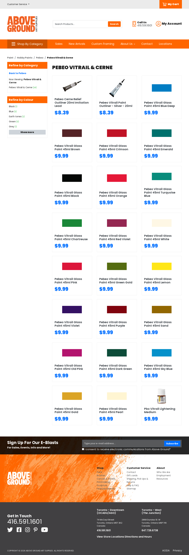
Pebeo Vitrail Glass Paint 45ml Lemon (158, 280)
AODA (166, 550)
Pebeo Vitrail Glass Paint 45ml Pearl (113, 410)
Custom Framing (102, 44)
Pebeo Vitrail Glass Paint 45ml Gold (68, 410)
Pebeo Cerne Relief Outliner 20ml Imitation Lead (72, 102)
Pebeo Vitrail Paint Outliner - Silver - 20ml (115, 104)
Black (12, 106)
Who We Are (163, 472)
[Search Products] (87, 24)
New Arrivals (77, 44)
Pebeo (39, 57)
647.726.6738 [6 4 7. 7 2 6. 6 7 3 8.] (150, 530)
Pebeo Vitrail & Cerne (20, 87)
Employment (164, 475)
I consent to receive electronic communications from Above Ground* (128, 449)
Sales (58, 44)
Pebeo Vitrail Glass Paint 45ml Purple (113, 324)
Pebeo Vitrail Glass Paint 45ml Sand (158, 324)
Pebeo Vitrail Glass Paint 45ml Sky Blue (158, 367)
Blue (11, 111)
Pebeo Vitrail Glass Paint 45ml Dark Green (115, 367)
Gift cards (132, 475)
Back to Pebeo (17, 73)
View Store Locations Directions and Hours (124, 536)
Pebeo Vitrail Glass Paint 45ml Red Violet (114, 237)
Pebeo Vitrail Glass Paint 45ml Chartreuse (71, 237)
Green (12, 121)
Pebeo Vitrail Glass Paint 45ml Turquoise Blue (159, 192)
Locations (165, 44)
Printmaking (103, 482)
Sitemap (131, 488)
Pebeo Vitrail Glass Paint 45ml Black (68, 194)
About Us (128, 44)
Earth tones (15, 116)
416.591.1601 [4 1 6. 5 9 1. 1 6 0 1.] (24, 521)
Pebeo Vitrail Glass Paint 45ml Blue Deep (159, 104)
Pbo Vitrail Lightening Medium (159, 410)
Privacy (177, 550)
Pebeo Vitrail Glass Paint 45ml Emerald (158, 147)
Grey (11, 126)
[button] (18, 4)
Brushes (101, 475)
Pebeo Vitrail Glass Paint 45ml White (158, 237)
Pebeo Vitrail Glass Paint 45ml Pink (68, 280)
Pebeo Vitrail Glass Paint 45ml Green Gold (115, 280)
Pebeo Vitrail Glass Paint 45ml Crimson (113, 147)
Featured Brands (106, 488)
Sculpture (102, 485)
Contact (147, 44)
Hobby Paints (24, 57)
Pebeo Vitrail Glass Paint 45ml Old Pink (69, 367)
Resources (162, 478)
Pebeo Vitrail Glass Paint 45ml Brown (68, 147)
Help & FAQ (133, 485)
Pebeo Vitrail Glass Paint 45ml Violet (68, 324)
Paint (10, 57)
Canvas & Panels (106, 478)
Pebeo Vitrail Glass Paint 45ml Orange (113, 194)
